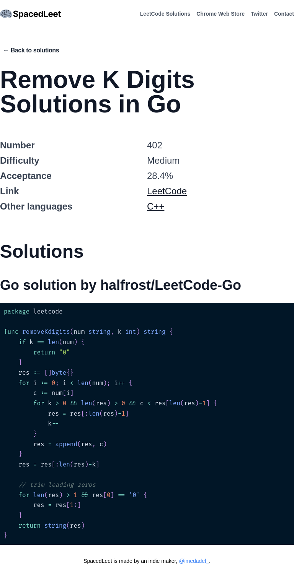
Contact (284, 14)
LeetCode (167, 191)
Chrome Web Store (220, 14)
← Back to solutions (31, 50)
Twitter (259, 14)
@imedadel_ (194, 561)
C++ (155, 206)
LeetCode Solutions (165, 14)
